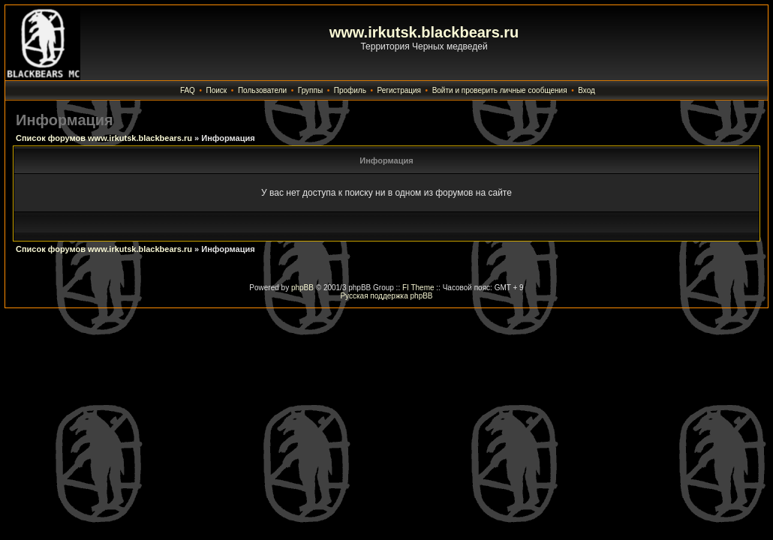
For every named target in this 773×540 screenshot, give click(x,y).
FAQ (187, 90)
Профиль (350, 90)
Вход (586, 90)
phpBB (302, 288)
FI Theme (418, 288)
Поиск (216, 90)
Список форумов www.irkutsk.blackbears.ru (104, 138)
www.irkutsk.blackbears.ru (424, 32)
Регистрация (399, 90)
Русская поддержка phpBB (386, 296)
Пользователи (262, 90)
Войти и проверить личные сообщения (499, 90)
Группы (310, 90)
